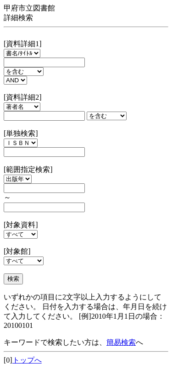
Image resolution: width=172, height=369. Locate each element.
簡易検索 (121, 342)
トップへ (27, 360)
